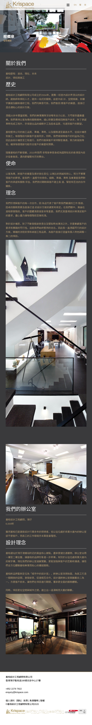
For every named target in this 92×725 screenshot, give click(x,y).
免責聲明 (34, 700)
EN (75, 5)
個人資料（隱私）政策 (17, 700)
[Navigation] (68, 5)
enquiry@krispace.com (17, 692)
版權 (42, 700)
